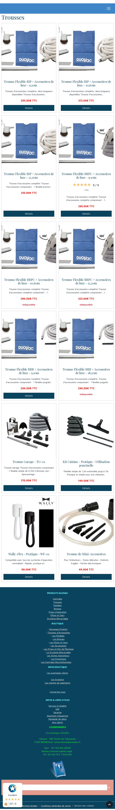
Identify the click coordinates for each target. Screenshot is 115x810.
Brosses (57, 608)
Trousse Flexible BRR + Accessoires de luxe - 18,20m (86, 371)
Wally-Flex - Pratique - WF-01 (28, 554)
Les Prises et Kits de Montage (59, 649)
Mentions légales (29, 805)
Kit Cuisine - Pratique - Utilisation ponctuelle (86, 463)
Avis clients (57, 722)
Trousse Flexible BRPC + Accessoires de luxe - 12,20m (86, 281)
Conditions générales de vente (56, 805)
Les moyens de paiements (57, 683)
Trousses (57, 602)
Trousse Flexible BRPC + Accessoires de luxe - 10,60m (28, 281)
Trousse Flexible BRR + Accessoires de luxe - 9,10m (28, 371)
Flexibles (57, 605)
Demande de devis (57, 719)
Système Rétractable (57, 618)
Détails (29, 108)
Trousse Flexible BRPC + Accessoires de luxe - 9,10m (86, 175)
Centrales (57, 599)
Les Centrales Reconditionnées (56, 662)
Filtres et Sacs (57, 615)
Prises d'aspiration (57, 612)
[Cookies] (6, 804)
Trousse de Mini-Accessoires (86, 554)
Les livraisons (57, 679)
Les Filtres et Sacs (59, 642)
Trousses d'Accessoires (58, 632)
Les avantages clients (57, 673)
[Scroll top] (109, 804)
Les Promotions (58, 659)
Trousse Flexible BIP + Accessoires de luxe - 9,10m (29, 83)
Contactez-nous (57, 692)
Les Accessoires (58, 645)
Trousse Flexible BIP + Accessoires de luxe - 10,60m (86, 83)
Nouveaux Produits (58, 629)
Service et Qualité (57, 706)
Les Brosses (58, 639)
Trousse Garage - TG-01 (29, 462)
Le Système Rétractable (59, 652)
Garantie (57, 712)
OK (108, 787)
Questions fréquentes (57, 716)
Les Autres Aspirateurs (58, 655)
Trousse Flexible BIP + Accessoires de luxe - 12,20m (29, 175)
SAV (57, 709)
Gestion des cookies (84, 805)
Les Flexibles (58, 636)
